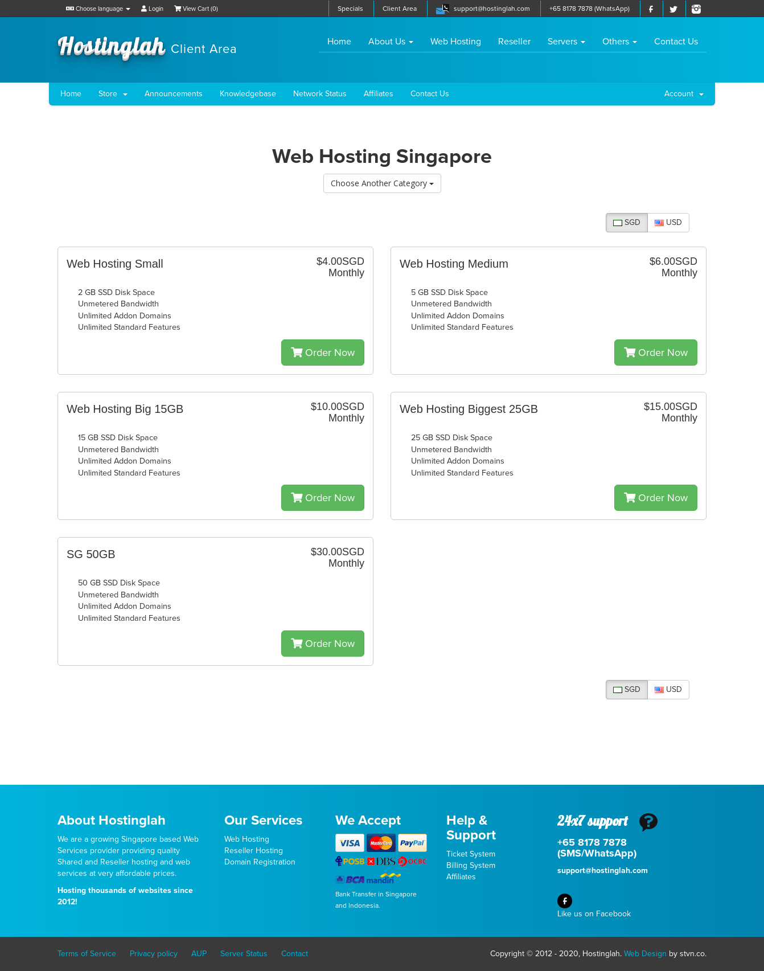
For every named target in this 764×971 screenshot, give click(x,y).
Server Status (244, 953)
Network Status (320, 94)
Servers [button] (566, 41)
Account (684, 94)
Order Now (323, 352)
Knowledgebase (248, 94)
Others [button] (619, 41)
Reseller (514, 41)
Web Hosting (455, 41)
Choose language (98, 9)
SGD (626, 222)
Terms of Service (86, 953)
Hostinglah (147, 44)
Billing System (470, 865)
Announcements (174, 94)
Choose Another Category (382, 183)
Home (343, 41)
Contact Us (676, 41)
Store (113, 94)
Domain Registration (259, 862)
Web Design (645, 953)
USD (668, 222)
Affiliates (378, 94)
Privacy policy (154, 953)
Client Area (400, 9)
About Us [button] (390, 41)
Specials (350, 9)
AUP (199, 953)
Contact (294, 953)
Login (152, 9)
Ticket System (470, 854)
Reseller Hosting (253, 850)
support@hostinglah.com (492, 9)
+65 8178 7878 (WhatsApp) (589, 9)
